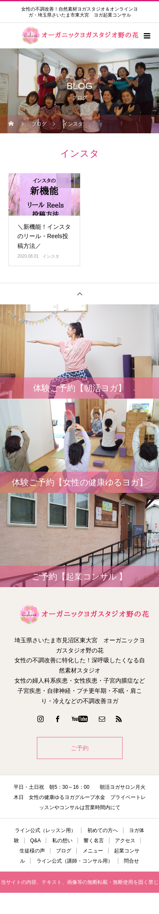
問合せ (131, 861)
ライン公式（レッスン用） (45, 830)
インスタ (50, 256)
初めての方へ (102, 830)
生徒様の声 (32, 851)
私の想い (62, 841)
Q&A (35, 841)
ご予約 (80, 748)
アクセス (125, 841)
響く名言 (94, 841)
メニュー (93, 851)
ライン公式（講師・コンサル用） (74, 861)
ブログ (63, 851)
